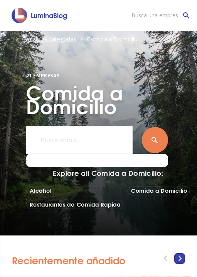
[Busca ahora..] (79, 140)
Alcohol (40, 190)
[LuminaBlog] (39, 15)
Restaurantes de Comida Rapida (75, 204)
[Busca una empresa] (158, 15)
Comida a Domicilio (159, 190)
